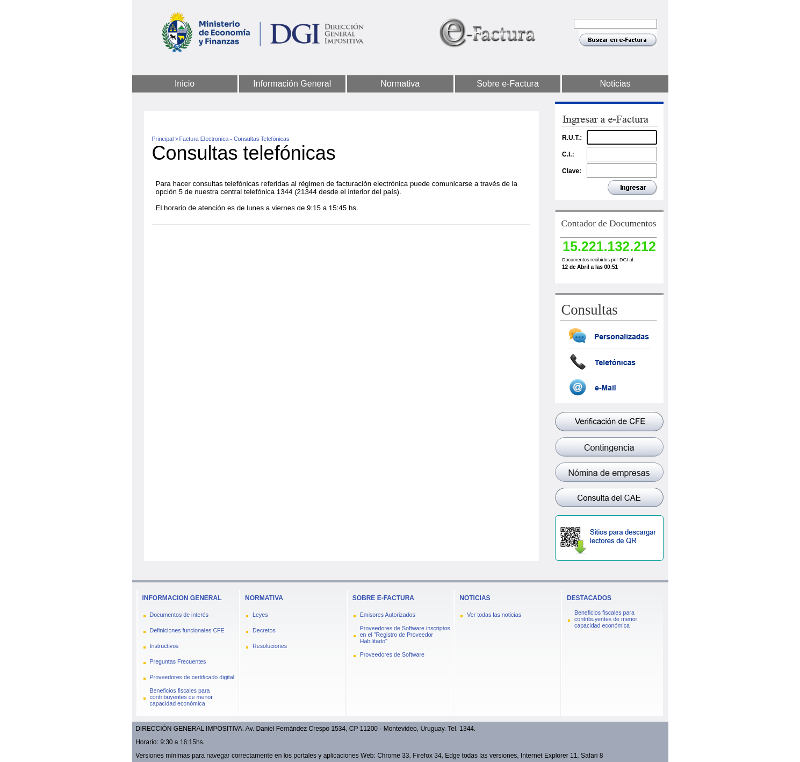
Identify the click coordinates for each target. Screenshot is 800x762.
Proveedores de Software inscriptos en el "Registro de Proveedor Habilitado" (405, 634)
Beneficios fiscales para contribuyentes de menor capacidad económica (181, 697)
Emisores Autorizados (387, 614)
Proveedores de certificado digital (192, 677)
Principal (163, 139)
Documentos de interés (179, 614)
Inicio (184, 83)
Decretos (264, 630)
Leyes (260, 614)
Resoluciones (270, 646)
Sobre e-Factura (508, 83)
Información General (292, 83)
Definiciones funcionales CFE (187, 630)
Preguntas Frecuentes (178, 661)
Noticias (615, 83)
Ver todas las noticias (494, 614)
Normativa (400, 83)
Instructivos (164, 646)
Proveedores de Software (392, 654)
